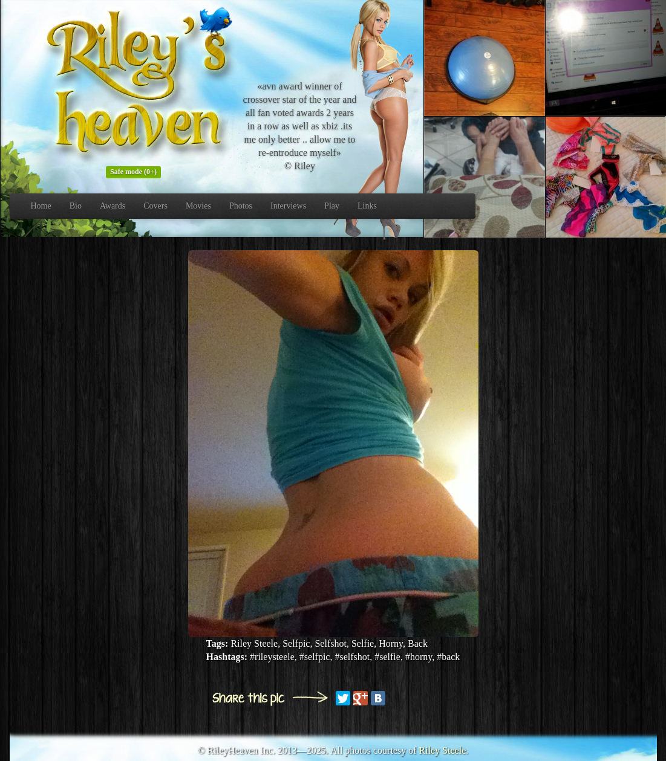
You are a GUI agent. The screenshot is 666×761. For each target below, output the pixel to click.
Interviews (288, 205)
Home (41, 205)
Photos (240, 205)
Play (331, 205)
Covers (155, 205)
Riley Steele (442, 750)
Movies (198, 205)
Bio (76, 205)
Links (367, 205)
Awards (112, 205)
